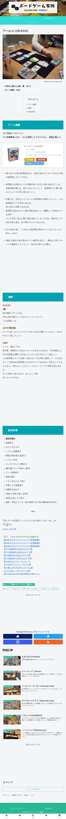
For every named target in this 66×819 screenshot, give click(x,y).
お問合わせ (48, 809)
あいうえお (7, 585)
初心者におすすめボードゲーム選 (18, 568)
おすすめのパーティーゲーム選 (17, 565)
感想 (30, 108)
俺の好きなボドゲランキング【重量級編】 (22, 546)
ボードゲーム (7, 589)
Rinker (33, 149)
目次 (30, 99)
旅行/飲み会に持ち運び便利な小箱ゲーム (22, 574)
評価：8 (31, 585)
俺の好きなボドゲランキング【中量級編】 (22, 543)
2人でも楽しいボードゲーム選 (17, 571)
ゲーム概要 (32, 104)
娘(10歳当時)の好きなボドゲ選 (18, 559)
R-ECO (56, 589)
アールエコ (47, 589)
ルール (30, 589)
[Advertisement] (33, 269)
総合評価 (31, 112)
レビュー (38, 589)
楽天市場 (41, 160)
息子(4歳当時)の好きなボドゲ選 (18, 549)
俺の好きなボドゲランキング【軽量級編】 (22, 540)
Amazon (29, 160)
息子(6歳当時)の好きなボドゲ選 (18, 553)
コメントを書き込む (33, 790)
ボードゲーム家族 (20, 589)
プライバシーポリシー (17, 809)
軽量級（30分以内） (19, 585)
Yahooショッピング (34, 164)
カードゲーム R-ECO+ (33, 147)
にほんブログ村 (9, 529)
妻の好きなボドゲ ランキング (17, 562)
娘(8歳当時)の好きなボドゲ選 (17, 556)
